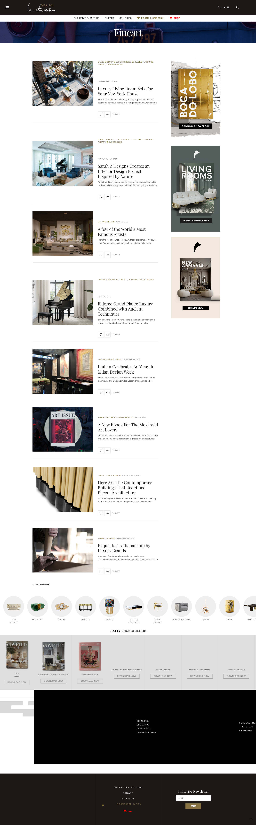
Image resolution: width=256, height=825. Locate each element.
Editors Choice (123, 62)
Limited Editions (114, 65)
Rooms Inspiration (152, 18)
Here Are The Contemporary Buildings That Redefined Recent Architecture (125, 488)
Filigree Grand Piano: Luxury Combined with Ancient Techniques (125, 309)
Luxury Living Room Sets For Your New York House (125, 91)
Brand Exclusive (106, 62)
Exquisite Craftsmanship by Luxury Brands (124, 548)
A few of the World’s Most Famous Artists (121, 231)
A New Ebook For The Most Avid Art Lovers (128, 427)
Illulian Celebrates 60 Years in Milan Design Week (126, 369)
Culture (102, 222)
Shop (175, 18)
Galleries (125, 18)
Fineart (109, 18)
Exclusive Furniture (86, 18)
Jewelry (132, 280)
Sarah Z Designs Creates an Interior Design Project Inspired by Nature (124, 171)
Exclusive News (106, 360)
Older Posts (40, 584)
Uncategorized (114, 142)
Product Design (146, 280)
